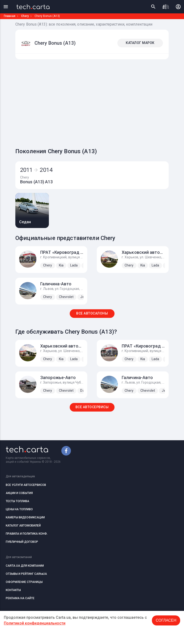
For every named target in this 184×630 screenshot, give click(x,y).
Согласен (166, 620)
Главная (9, 16)
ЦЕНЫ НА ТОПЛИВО (19, 509)
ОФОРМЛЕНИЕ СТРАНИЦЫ (24, 582)
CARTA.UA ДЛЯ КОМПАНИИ (25, 565)
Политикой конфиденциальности (34, 623)
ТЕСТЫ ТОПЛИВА (17, 501)
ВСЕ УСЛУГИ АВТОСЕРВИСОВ (26, 485)
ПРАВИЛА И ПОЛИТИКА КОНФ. (27, 533)
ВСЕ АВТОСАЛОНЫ (92, 313)
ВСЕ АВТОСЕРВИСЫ (92, 407)
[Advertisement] (99, 102)
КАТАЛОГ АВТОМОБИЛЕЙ (23, 525)
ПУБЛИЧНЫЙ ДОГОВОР (22, 541)
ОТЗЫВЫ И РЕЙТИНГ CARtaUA (26, 574)
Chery (25, 16)
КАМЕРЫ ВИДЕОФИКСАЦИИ (25, 517)
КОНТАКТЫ (13, 590)
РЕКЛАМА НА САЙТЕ (20, 598)
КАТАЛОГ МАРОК (140, 43)
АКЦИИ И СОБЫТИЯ (19, 493)
